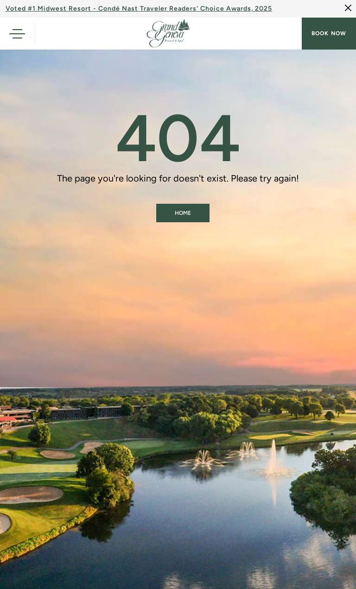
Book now (329, 33)
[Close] (348, 8)
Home (183, 213)
